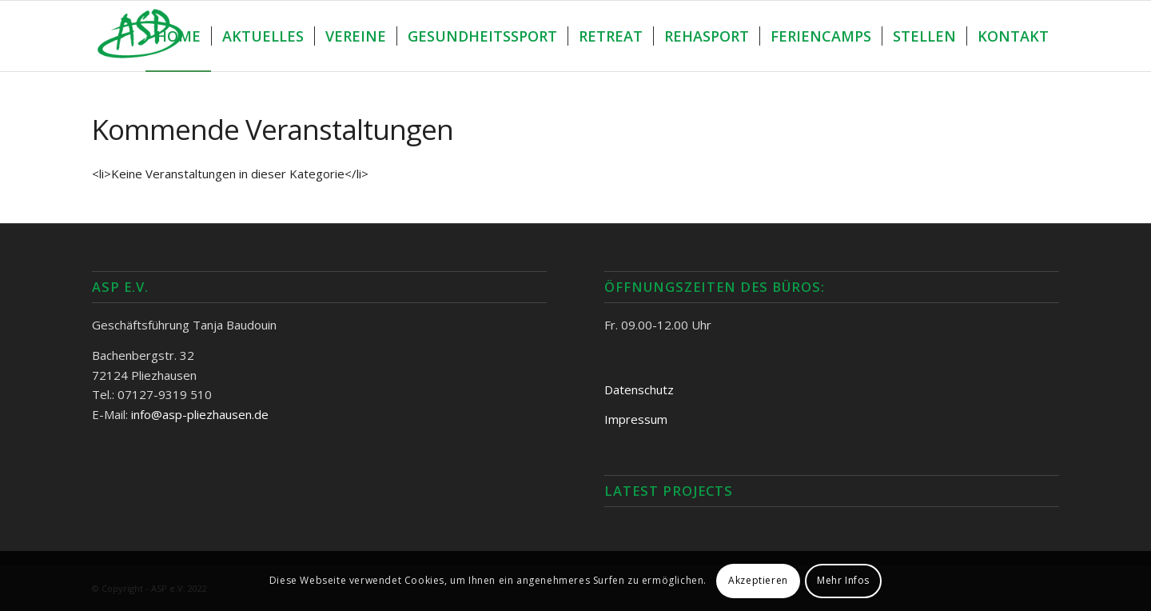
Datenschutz (639, 389)
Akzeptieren (758, 580)
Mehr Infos (843, 580)
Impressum (635, 419)
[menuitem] (178, 36)
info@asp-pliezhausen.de (200, 414)
